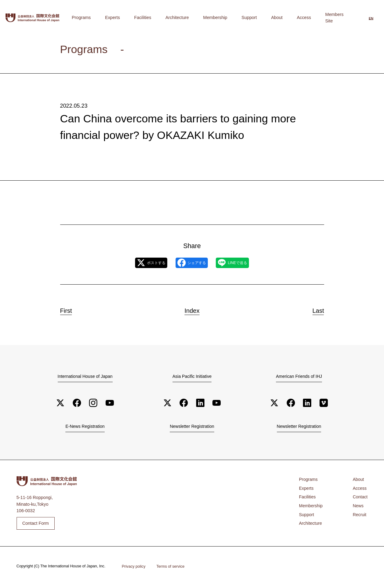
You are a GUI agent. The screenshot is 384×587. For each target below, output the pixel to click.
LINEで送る (243, 263)
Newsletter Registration (192, 427)
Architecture (218, 17)
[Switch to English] (371, 18)
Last (313, 310)
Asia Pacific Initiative (192, 376)
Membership (248, 17)
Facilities (193, 17)
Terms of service (171, 567)
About (292, 17)
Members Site (336, 17)
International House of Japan (85, 376)
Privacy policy (134, 567)
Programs (149, 17)
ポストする (140, 263)
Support (273, 17)
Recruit (359, 515)
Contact (359, 498)
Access (310, 17)
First (70, 310)
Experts (171, 17)
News (357, 507)
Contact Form (35, 524)
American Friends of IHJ (299, 376)
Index (192, 310)
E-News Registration (85, 427)
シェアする (191, 263)
